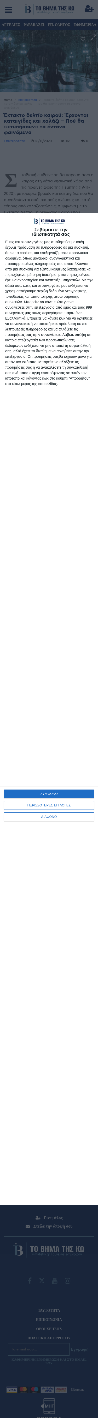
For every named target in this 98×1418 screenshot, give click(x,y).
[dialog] (49, 709)
